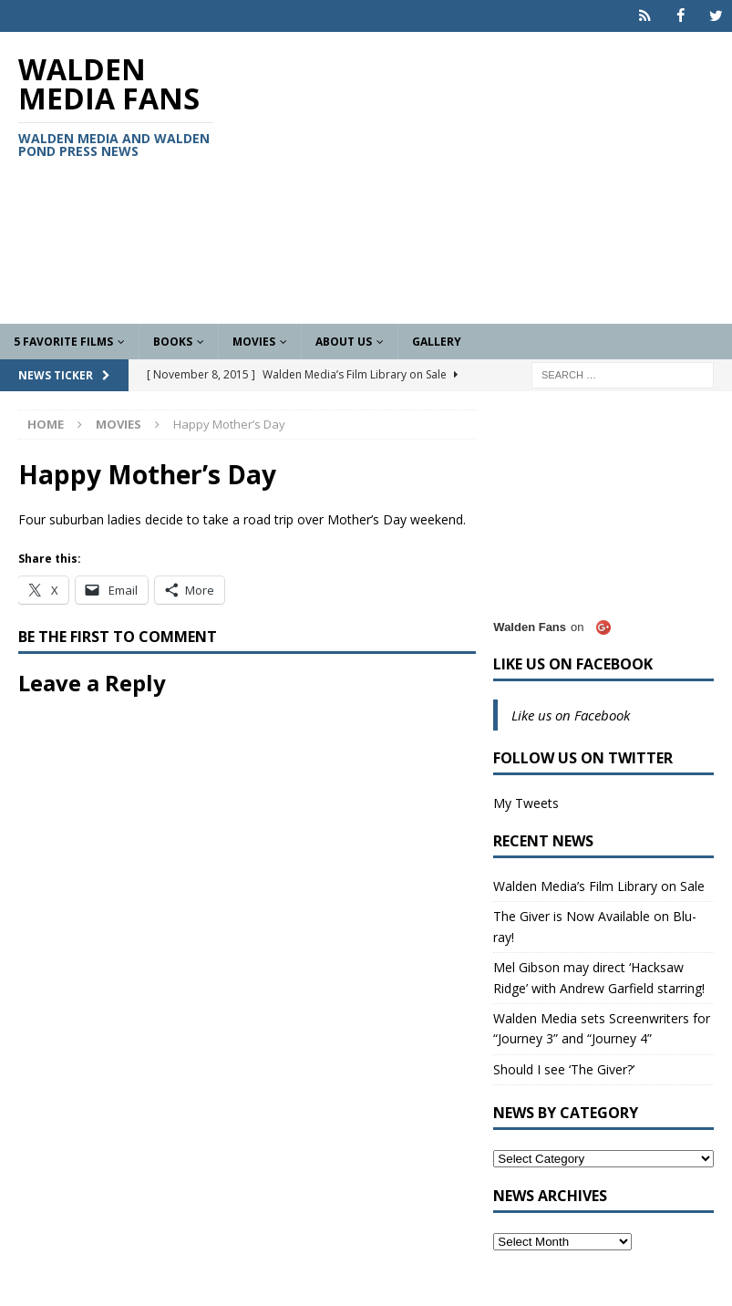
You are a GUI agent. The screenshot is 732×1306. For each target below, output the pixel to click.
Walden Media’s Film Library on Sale (599, 886)
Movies (253, 341)
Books (172, 341)
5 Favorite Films (63, 341)
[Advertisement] (491, 178)
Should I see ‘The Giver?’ (563, 1068)
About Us (343, 341)
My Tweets (526, 803)
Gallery (436, 341)
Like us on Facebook (573, 664)
